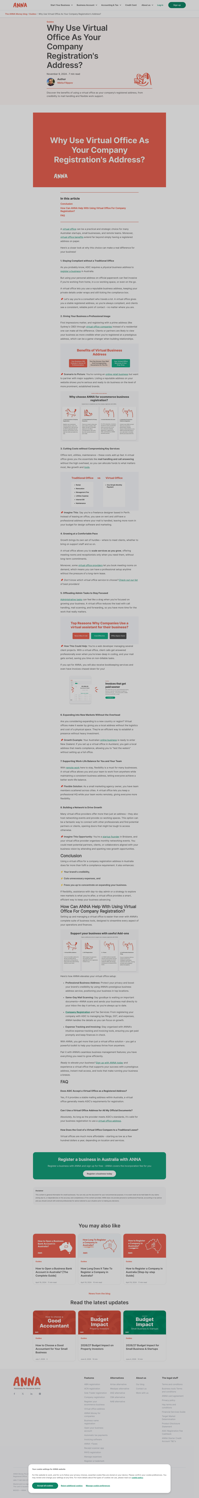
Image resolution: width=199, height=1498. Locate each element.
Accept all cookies (45, 1486)
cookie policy (137, 1478)
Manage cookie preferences (98, 1486)
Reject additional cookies (72, 1486)
